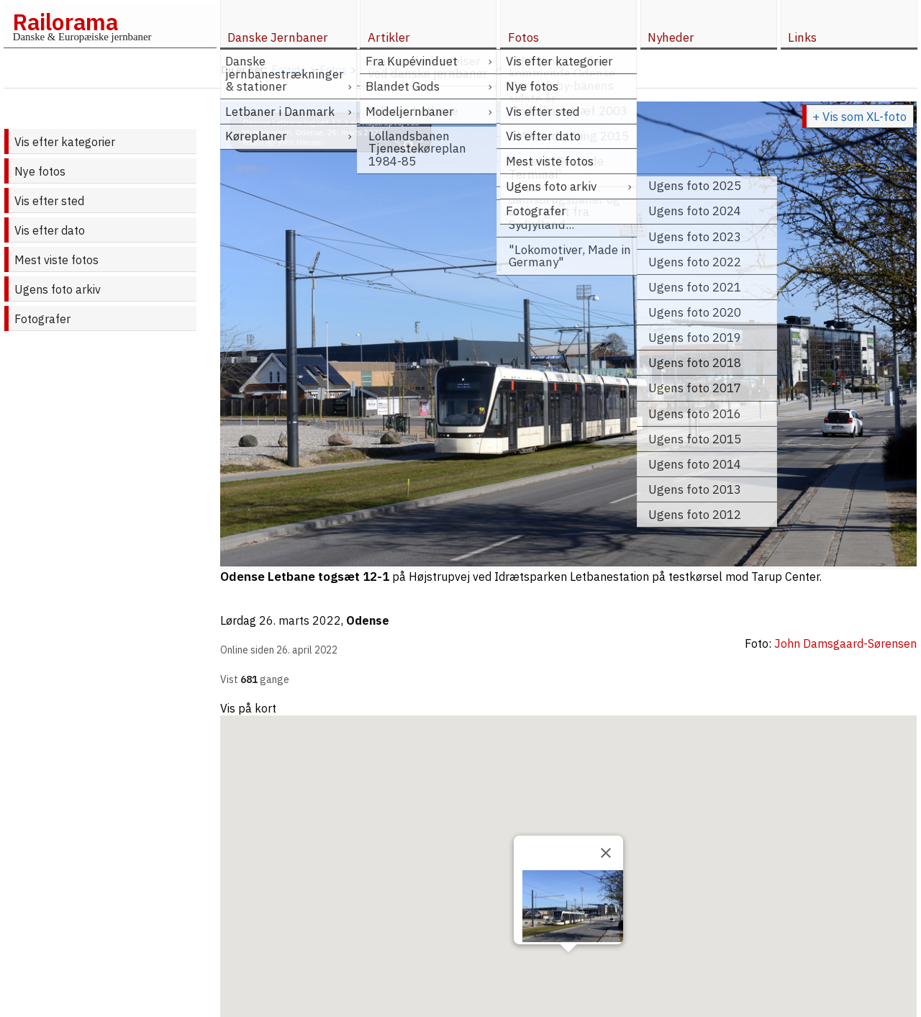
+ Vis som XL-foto (859, 117)
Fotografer (42, 319)
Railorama (65, 21)
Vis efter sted (49, 201)
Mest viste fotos (56, 260)
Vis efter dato (49, 230)
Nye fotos (39, 171)
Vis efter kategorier (64, 142)
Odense (367, 620)
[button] (568, 965)
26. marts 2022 (300, 620)
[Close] (606, 853)
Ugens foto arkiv (57, 289)
